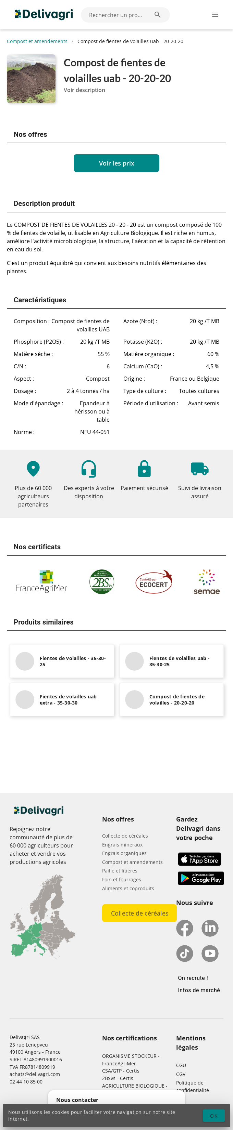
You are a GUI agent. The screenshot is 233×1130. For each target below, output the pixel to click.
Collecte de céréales (125, 835)
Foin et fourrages (121, 879)
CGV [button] (180, 1074)
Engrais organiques (124, 853)
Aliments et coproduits (128, 888)
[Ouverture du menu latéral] (215, 14)
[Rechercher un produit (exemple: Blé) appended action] (158, 15)
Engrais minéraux (122, 844)
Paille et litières (119, 870)
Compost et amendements (37, 41)
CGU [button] (181, 1065)
